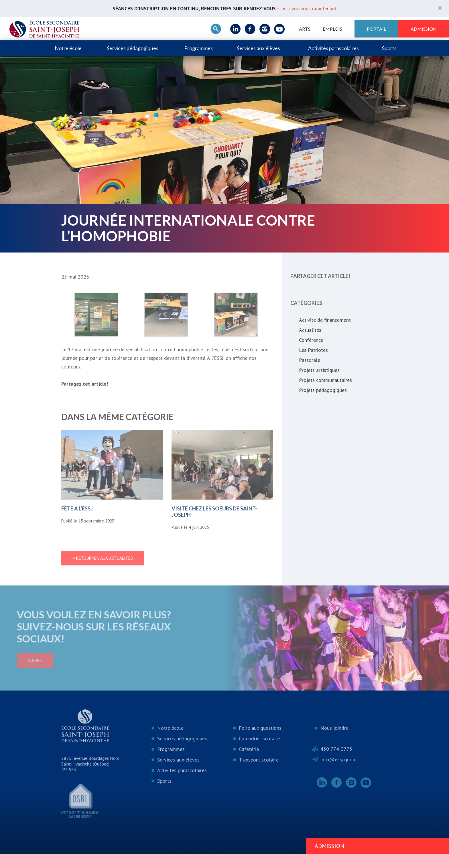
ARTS (304, 28)
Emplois (332, 28)
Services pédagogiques (132, 48)
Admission (424, 28)
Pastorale (309, 360)
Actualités (310, 330)
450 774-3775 (336, 748)
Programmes (198, 48)
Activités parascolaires (333, 48)
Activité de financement (325, 320)
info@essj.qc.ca (337, 759)
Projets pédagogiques (323, 390)
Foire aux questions (260, 728)
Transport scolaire (259, 759)
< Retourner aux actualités (103, 558)
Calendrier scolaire (259, 738)
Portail (376, 28)
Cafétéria (249, 749)
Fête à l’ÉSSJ (77, 508)
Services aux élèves (258, 48)
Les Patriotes (313, 350)
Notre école (68, 48)
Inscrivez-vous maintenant (308, 8)
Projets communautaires (325, 380)
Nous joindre (334, 728)
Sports (389, 48)
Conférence (311, 340)
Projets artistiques (319, 370)
